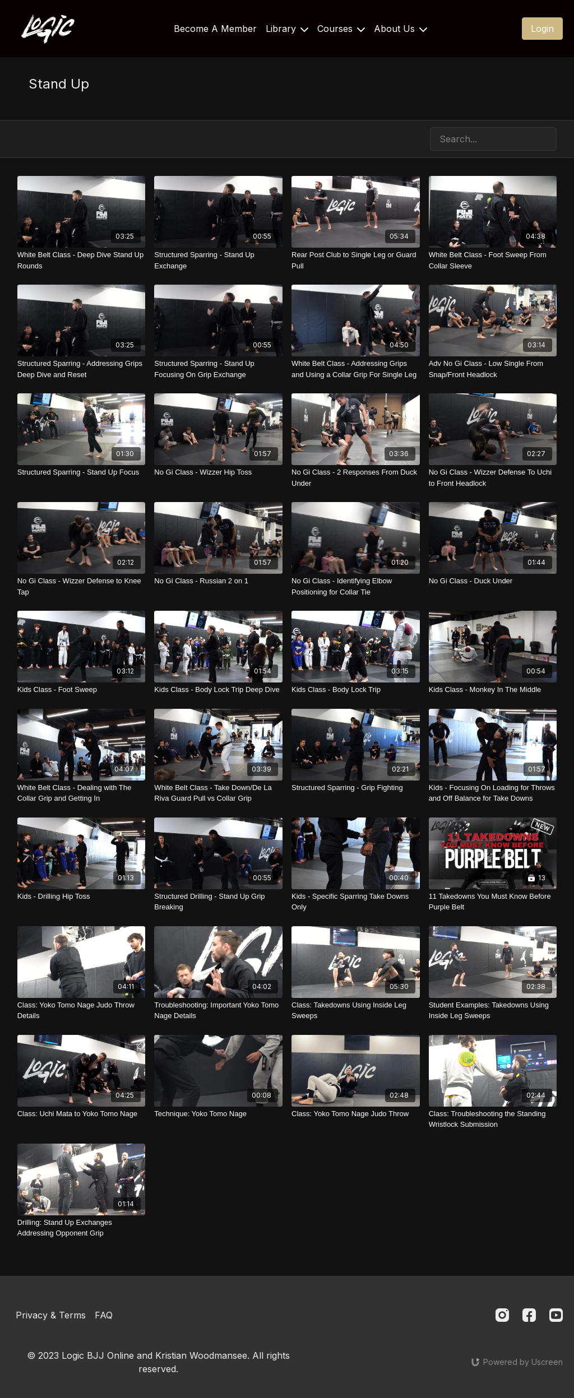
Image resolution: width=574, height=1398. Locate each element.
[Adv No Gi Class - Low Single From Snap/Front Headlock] (493, 369)
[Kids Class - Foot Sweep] (81, 689)
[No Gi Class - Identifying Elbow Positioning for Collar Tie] (355, 586)
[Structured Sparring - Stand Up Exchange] (218, 260)
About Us (400, 28)
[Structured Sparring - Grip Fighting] (355, 787)
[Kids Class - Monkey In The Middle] (493, 689)
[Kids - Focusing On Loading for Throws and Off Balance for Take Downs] (493, 793)
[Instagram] (502, 1315)
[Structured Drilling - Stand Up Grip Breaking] (218, 902)
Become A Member (215, 28)
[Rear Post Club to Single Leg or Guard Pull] (355, 260)
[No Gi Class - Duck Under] (493, 581)
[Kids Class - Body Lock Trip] (355, 689)
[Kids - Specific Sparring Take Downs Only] (355, 902)
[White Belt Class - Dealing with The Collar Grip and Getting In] (81, 793)
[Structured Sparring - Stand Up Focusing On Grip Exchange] (218, 369)
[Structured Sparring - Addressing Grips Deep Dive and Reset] (81, 369)
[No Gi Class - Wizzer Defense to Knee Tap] (81, 586)
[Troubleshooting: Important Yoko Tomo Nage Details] (218, 1010)
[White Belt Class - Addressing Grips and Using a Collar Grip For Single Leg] (355, 369)
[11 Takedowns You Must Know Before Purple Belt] (493, 902)
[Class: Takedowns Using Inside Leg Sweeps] (355, 1010)
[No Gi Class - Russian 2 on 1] (218, 581)
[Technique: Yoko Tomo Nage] (218, 1114)
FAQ (104, 1315)
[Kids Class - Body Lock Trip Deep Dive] (218, 689)
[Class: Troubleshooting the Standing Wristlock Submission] (493, 1119)
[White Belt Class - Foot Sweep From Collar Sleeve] (493, 260)
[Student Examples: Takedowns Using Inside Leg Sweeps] (493, 1010)
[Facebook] (529, 1315)
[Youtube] (556, 1315)
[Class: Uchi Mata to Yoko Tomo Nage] (81, 1114)
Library (287, 28)
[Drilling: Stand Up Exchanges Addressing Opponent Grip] (81, 1228)
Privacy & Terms (51, 1315)
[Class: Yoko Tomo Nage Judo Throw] (355, 1114)
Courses (341, 28)
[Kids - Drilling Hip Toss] (81, 896)
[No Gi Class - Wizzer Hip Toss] (218, 472)
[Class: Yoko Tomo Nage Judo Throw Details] (81, 1010)
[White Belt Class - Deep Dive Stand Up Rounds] (81, 260)
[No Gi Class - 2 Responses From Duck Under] (355, 478)
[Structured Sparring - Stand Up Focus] (81, 472)
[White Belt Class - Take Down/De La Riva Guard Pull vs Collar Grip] (218, 793)
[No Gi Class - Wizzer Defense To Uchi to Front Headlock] (493, 478)
